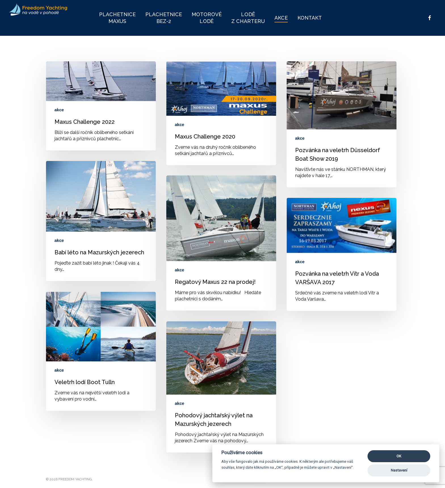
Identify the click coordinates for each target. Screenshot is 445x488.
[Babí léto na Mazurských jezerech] (101, 221)
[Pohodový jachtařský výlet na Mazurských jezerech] (221, 387)
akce (59, 110)
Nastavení (399, 470)
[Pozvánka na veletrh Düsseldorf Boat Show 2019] (341, 124)
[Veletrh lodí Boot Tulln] (101, 351)
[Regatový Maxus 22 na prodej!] (221, 243)
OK (398, 456)
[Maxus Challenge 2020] (221, 113)
